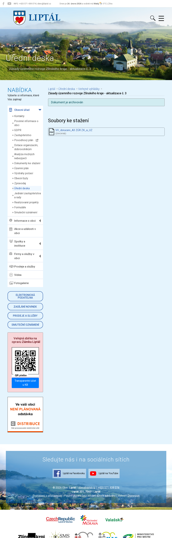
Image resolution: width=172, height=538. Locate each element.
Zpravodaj (20, 183)
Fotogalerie (19, 283)
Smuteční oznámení (25, 212)
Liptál (51, 89)
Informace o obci (22, 220)
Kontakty (19, 116)
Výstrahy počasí (23, 173)
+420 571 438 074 (108, 487)
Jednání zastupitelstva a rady (27, 195)
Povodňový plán (26, 140)
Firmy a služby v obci (21, 256)
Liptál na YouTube (104, 473)
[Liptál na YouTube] (9, 4)
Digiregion (133, 495)
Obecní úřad (19, 110)
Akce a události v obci (22, 231)
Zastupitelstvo (22, 135)
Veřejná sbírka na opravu (26, 340)
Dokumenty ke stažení (27, 163)
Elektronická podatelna (25, 296)
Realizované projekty (26, 202)
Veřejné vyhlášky (88, 89)
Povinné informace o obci (26, 123)
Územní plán (21, 168)
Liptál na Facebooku (69, 473)
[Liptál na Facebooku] (3, 4)
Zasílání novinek (25, 306)
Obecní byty (21, 178)
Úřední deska (22, 188)
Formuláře (20, 207)
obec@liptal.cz (86, 487)
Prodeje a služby (22, 266)
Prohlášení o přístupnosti (47, 495)
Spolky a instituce (17, 243)
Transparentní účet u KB (25, 382)
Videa (15, 275)
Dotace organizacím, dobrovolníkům (26, 147)
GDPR (17, 130)
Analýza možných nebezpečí (24, 156)
